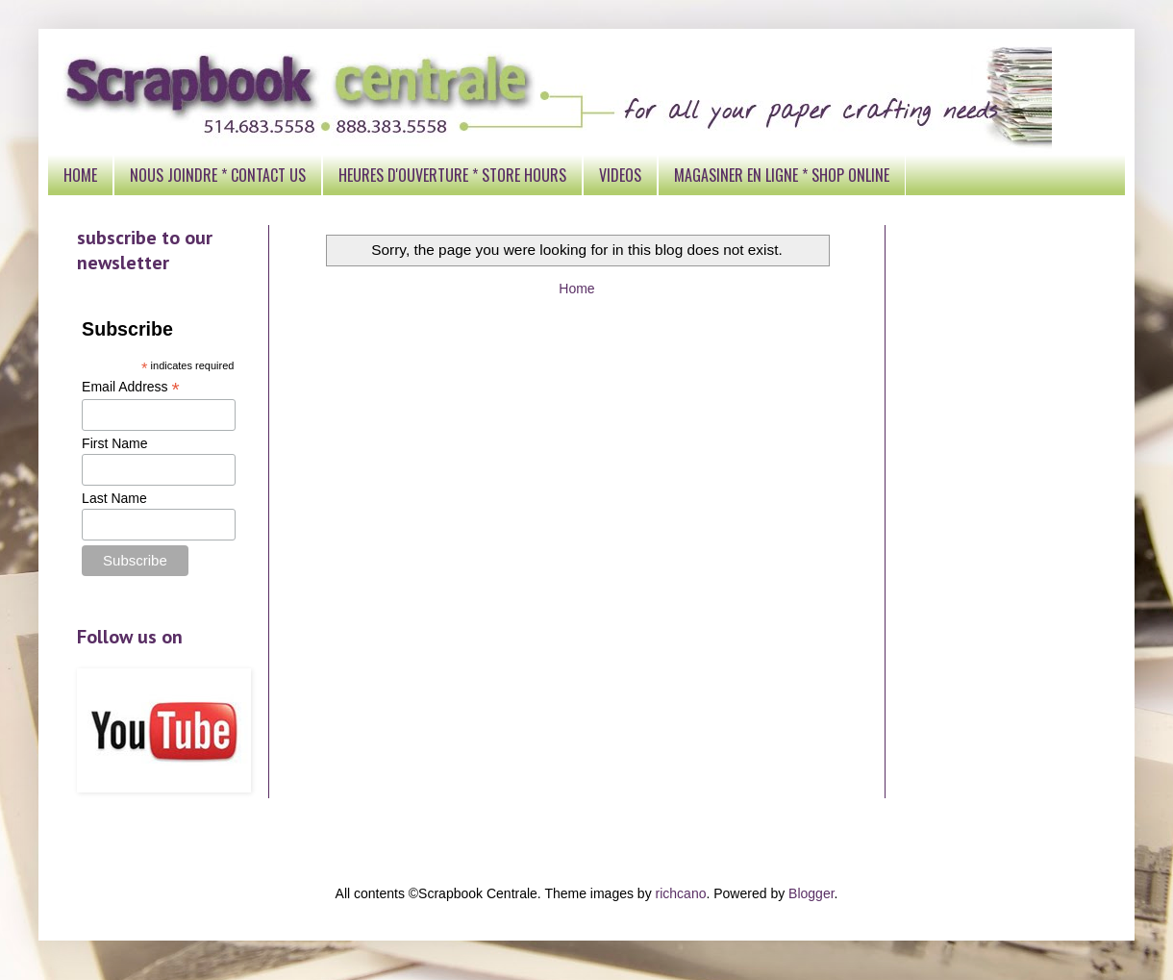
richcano (681, 893)
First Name (114, 443)
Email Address (131, 387)
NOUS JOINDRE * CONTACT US (218, 175)
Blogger (811, 893)
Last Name (114, 498)
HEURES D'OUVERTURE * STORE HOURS (452, 175)
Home (576, 288)
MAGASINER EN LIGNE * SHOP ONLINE (781, 175)
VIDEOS (620, 175)
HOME (80, 175)
